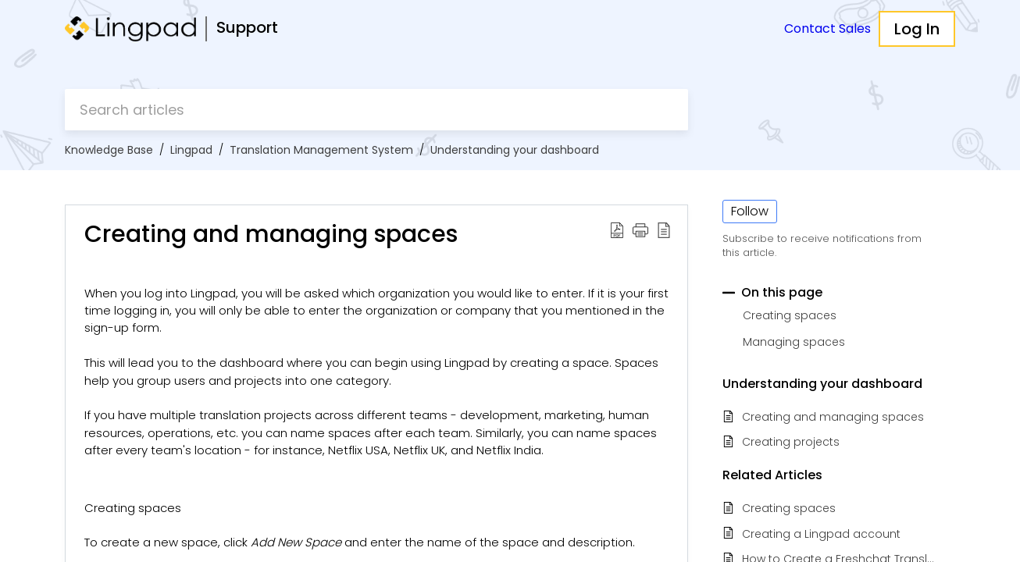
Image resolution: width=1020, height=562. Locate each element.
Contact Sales (827, 28)
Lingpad (191, 150)
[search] (376, 109)
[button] (617, 229)
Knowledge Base (109, 150)
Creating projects (791, 442)
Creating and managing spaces (833, 417)
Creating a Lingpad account (821, 534)
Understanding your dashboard (514, 150)
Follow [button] (750, 211)
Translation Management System (321, 150)
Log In (917, 29)
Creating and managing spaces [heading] (271, 234)
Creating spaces (789, 508)
